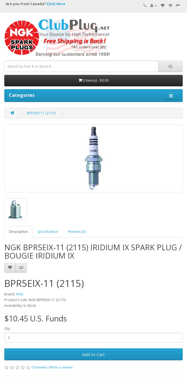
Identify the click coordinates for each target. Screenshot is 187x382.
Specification (48, 231)
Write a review (61, 367)
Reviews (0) (77, 231)
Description (18, 231)
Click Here (56, 3)
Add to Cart (93, 354)
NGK (19, 294)
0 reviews (39, 367)
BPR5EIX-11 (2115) (41, 113)
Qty (7, 328)
